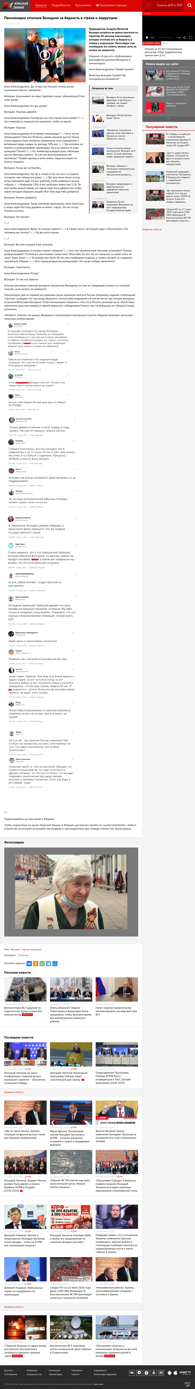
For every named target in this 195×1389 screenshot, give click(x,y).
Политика (23, 955)
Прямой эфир (55, 1374)
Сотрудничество (34, 1374)
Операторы (32, 1371)
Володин (15, 949)
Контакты (8, 1371)
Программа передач (111, 5)
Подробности (61, 5)
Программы (83, 5)
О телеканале (10, 1374)
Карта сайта (98, 1384)
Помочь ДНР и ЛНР (169, 5)
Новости (41, 5)
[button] (135, 850)
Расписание (54, 1371)
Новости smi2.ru (13, 1092)
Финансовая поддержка (105, 1374)
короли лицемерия (31, 949)
